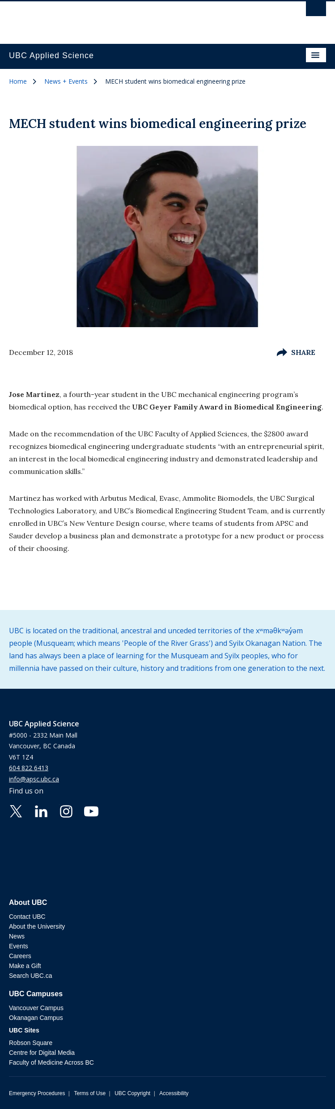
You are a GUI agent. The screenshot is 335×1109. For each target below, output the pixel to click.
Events (18, 946)
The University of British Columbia (120, 18)
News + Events (66, 81)
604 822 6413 (28, 768)
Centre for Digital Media (42, 1052)
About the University (37, 926)
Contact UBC (27, 916)
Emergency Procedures (37, 1093)
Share (296, 352)
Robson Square (30, 1042)
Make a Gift (25, 965)
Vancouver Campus (36, 1007)
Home (18, 81)
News (17, 936)
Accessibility (173, 1093)
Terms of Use (90, 1093)
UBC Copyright (132, 1093)
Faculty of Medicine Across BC (51, 1062)
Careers (20, 956)
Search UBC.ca (30, 975)
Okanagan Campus (36, 1017)
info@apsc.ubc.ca (34, 779)
